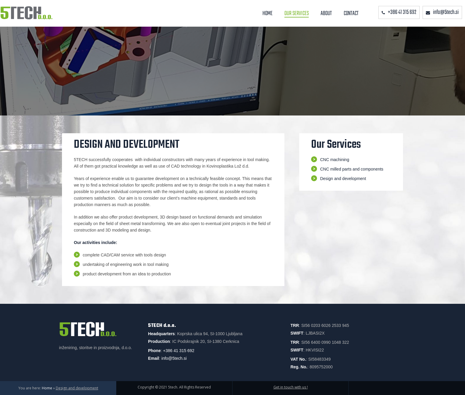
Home (267, 13)
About (326, 13)
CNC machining (334, 159)
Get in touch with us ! (290, 387)
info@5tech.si (174, 358)
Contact (351, 13)
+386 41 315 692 (179, 350)
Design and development (343, 178)
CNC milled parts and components (351, 169)
